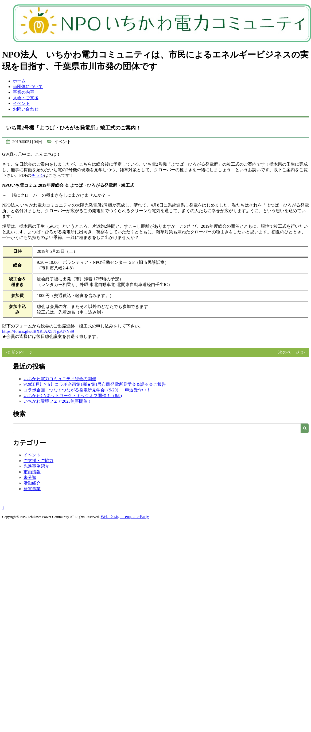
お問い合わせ (25, 109)
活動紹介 (32, 483)
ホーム (19, 81)
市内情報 (32, 472)
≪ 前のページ (19, 352)
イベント (21, 103)
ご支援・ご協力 (38, 460)
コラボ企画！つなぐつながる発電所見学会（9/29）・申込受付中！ (87, 390)
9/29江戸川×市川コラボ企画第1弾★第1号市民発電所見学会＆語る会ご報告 (95, 384)
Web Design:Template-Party (125, 516)
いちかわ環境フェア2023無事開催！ (58, 401)
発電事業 (32, 488)
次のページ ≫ (291, 352)
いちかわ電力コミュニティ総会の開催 (60, 378)
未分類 (30, 477)
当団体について (28, 86)
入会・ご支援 (25, 98)
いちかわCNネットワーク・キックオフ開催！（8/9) (73, 395)
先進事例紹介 (36, 466)
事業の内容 (23, 92)
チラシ (37, 175)
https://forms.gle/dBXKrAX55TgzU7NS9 (38, 331)
